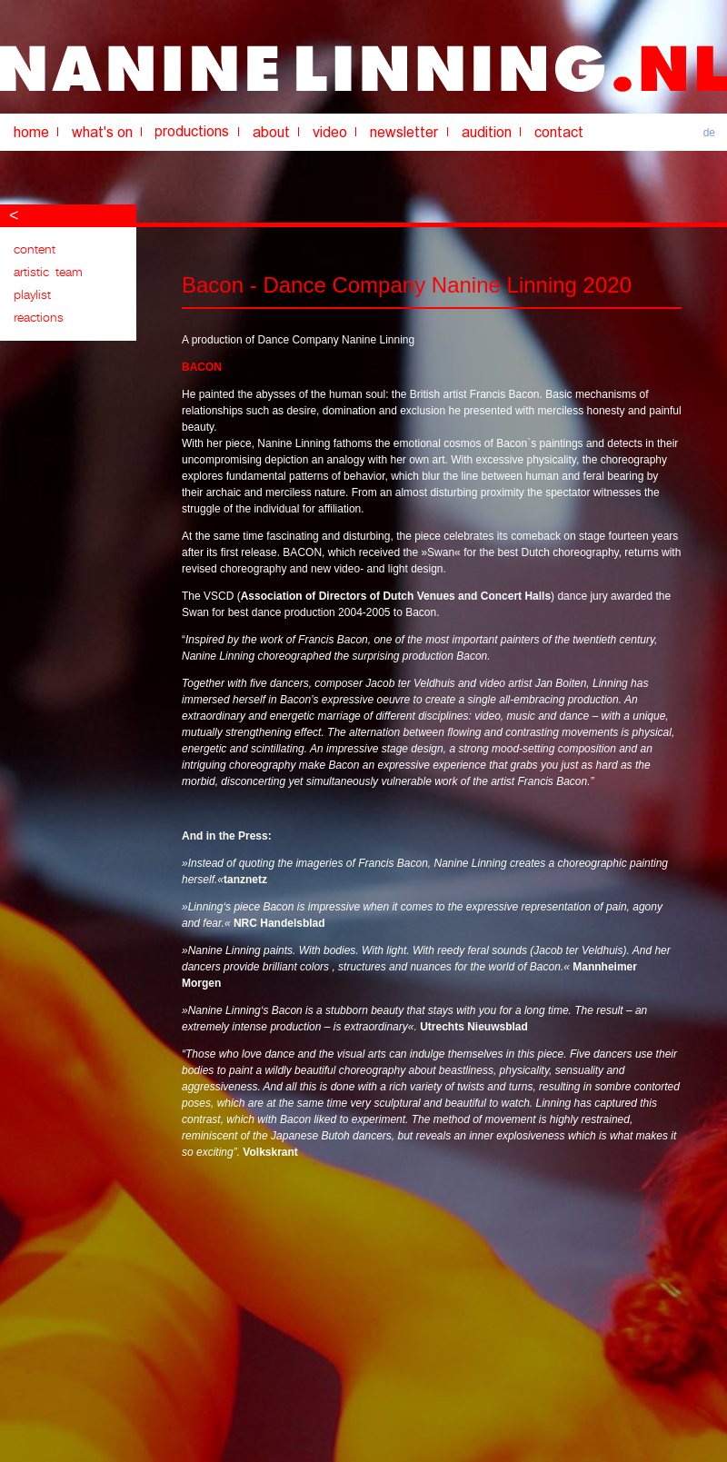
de (709, 132)
